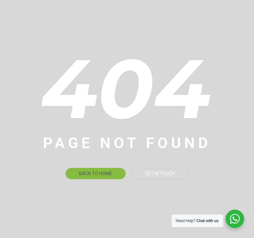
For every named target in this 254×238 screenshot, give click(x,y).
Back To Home (95, 173)
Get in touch (160, 173)
